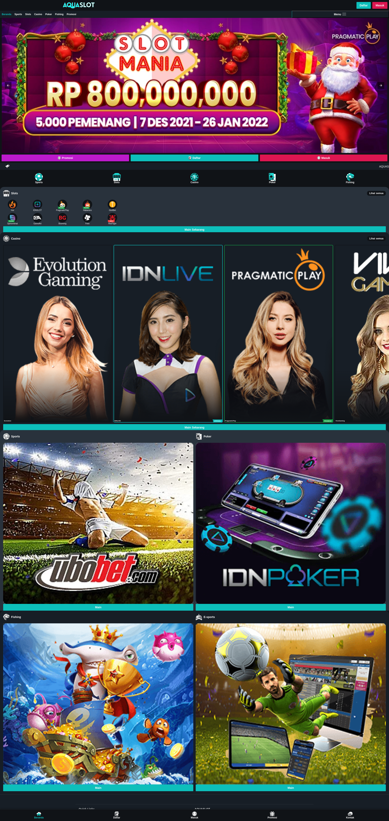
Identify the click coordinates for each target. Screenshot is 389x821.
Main (98, 607)
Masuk (380, 5)
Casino (38, 14)
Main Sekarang (194, 229)
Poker (48, 14)
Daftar (364, 5)
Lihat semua (376, 193)
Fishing (59, 14)
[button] (8, 85)
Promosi (71, 14)
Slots (28, 14)
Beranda (6, 14)
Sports (18, 14)
